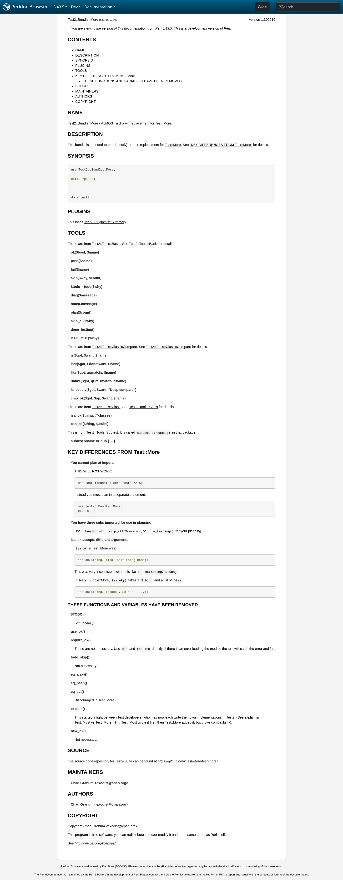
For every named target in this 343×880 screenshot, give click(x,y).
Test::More (173, 145)
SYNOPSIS (84, 60)
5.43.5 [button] (59, 7)
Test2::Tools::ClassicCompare (114, 347)
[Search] (308, 6)
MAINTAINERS (86, 91)
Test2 (230, 717)
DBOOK (121, 866)
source (104, 19)
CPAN (113, 19)
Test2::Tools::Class (106, 407)
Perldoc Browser (25, 6)
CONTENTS (82, 39)
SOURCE (82, 86)
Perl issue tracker (185, 874)
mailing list (208, 874)
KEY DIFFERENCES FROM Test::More (105, 76)
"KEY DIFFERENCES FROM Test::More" (221, 145)
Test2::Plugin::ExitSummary (105, 222)
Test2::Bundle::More (83, 19)
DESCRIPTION (87, 55)
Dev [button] (74, 7)
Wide (262, 7)
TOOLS (81, 70)
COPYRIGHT (85, 102)
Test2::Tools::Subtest (102, 432)
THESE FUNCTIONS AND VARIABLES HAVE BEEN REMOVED (132, 81)
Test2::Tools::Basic (106, 244)
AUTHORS (83, 96)
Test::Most (82, 722)
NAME (80, 50)
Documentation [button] (98, 7)
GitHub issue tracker (173, 866)
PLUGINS (82, 65)
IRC (221, 874)
